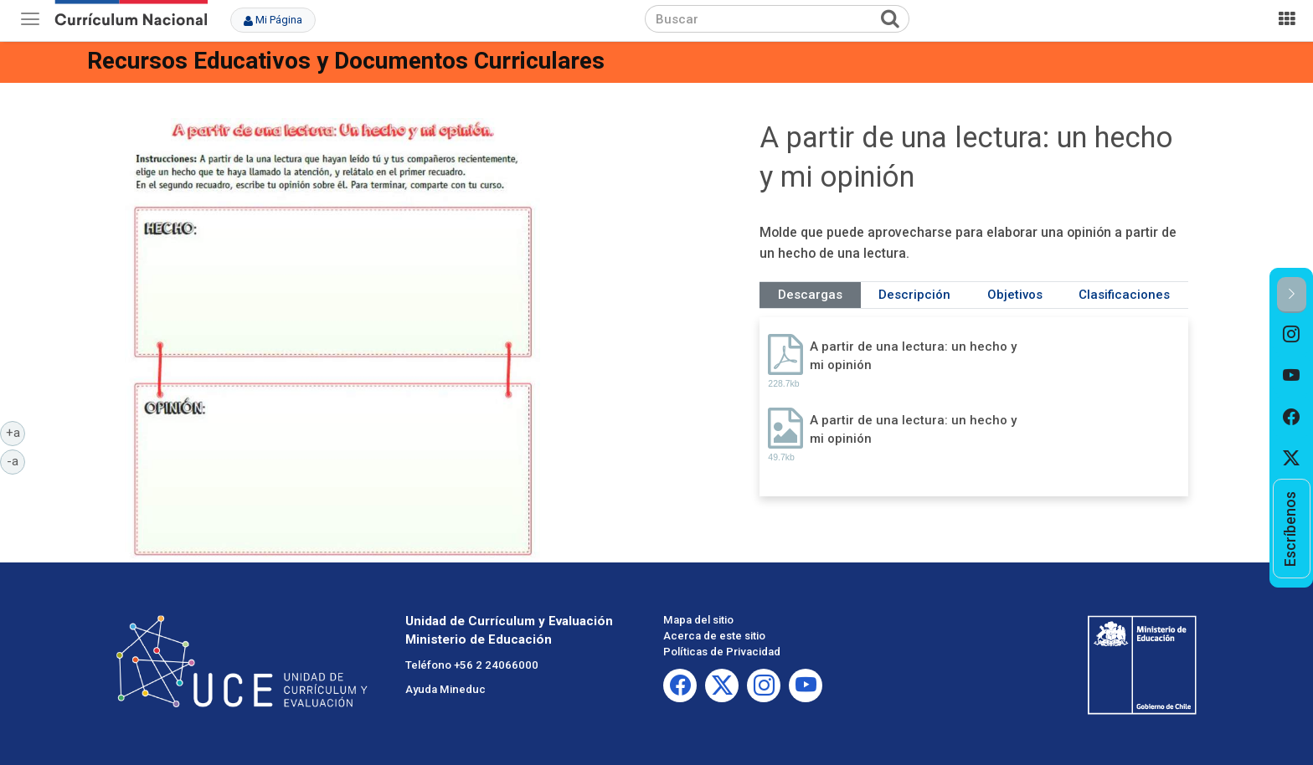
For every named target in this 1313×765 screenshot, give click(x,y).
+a (16, 432)
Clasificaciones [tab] (1124, 294)
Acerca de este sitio (714, 635)
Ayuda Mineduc (445, 689)
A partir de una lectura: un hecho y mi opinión (913, 355)
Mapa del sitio (698, 620)
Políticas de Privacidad (721, 651)
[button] (1291, 295)
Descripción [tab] (914, 294)
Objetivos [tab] (1015, 294)
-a (16, 460)
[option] (1291, 334)
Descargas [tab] (810, 294)
